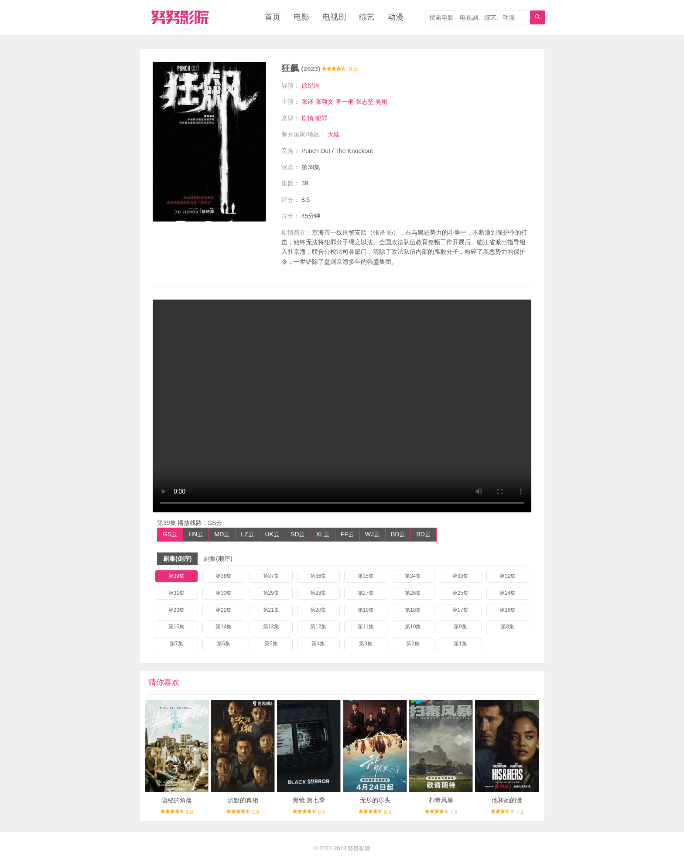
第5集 (271, 644)
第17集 (460, 610)
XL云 (323, 534)
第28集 (318, 593)
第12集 (318, 627)
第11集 (366, 627)
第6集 (223, 644)
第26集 (413, 593)
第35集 (366, 576)
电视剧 (334, 17)
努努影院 (359, 849)
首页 (272, 17)
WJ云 (372, 534)
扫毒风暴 (441, 800)
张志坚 (365, 101)
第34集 (413, 576)
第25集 (460, 593)
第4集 (318, 644)
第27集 (366, 593)
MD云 (222, 534)
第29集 (271, 593)
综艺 (367, 17)
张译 (307, 101)
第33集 (460, 576)
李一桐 (344, 101)
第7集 (176, 644)
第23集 (176, 610)
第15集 (176, 627)
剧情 (307, 118)
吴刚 (381, 101)
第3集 (366, 644)
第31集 (176, 593)
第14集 (223, 627)
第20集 (318, 610)
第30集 (223, 593)
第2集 (413, 644)
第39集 (176, 576)
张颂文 (324, 101)
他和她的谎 (507, 800)
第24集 (507, 593)
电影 (301, 17)
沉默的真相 (243, 800)
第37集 (271, 576)
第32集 (507, 576)
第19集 (366, 610)
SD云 (298, 534)
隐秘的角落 (176, 800)
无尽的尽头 (375, 800)
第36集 (318, 576)
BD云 (398, 534)
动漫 (396, 17)
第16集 (507, 610)
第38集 (223, 576)
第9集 (460, 627)
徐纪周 (310, 85)
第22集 (223, 610)
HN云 (195, 534)
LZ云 (247, 534)
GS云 (170, 534)
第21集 (271, 610)
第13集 (271, 627)
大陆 (334, 134)
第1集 (460, 644)
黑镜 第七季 (309, 800)
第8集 (507, 627)
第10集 (413, 627)
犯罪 (321, 118)
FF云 (347, 534)
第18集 (413, 610)
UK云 (272, 534)
